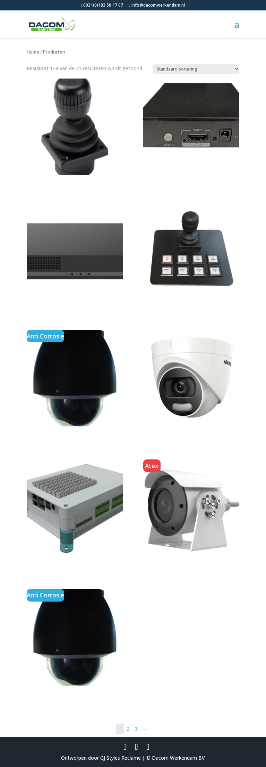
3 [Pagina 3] (136, 729)
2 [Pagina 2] (128, 729)
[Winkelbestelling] (196, 69)
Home (33, 52)
